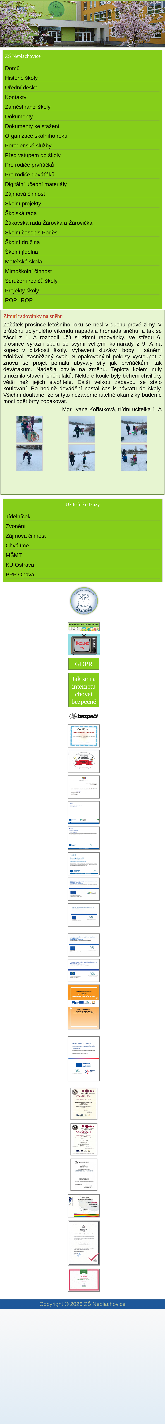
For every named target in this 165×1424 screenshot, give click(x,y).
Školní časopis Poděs (31, 232)
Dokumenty (19, 116)
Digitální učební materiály (36, 184)
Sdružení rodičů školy (31, 281)
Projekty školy (22, 290)
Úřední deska (21, 87)
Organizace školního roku (36, 136)
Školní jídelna (21, 252)
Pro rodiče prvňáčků (29, 165)
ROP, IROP (19, 300)
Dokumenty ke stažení (32, 126)
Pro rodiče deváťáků (29, 174)
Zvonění (16, 526)
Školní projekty (23, 203)
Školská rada (21, 213)
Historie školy (21, 78)
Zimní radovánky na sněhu (33, 316)
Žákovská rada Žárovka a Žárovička (48, 223)
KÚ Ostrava (20, 565)
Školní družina (22, 242)
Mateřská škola (23, 261)
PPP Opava (20, 574)
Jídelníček (18, 516)
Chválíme (17, 545)
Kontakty (15, 97)
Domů (12, 68)
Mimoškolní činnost (28, 271)
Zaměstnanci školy (28, 107)
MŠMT (14, 555)
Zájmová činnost (25, 194)
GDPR (83, 664)
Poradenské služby (28, 145)
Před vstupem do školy (33, 155)
